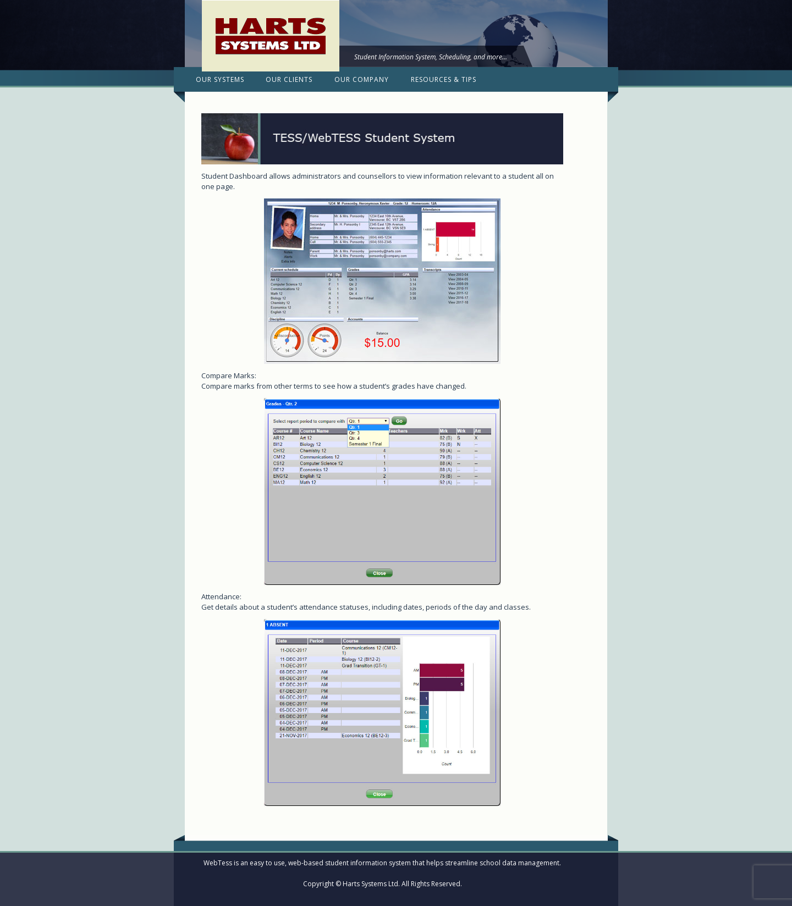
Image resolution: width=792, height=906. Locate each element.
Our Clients (289, 79)
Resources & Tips (443, 79)
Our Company (361, 79)
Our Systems (220, 79)
